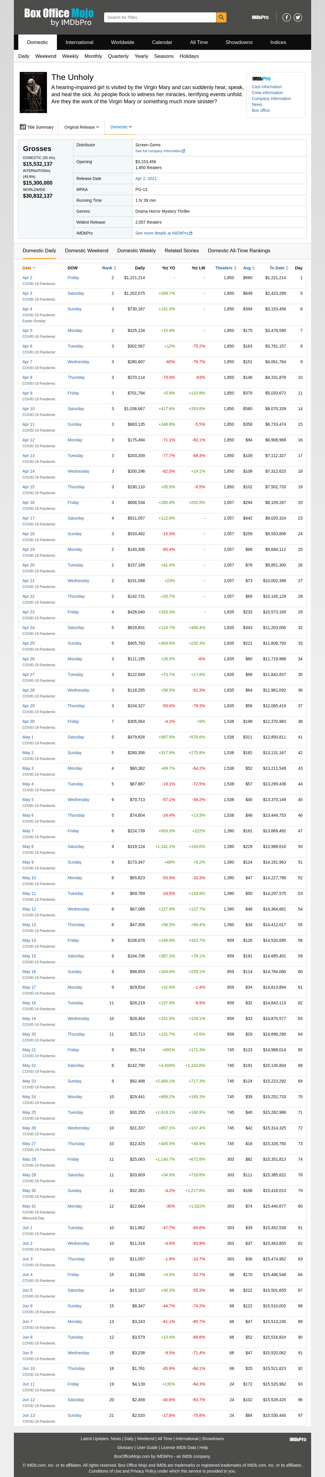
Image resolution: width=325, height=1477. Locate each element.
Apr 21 (28, 580)
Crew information (267, 92)
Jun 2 (27, 1243)
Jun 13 (28, 1415)
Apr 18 (28, 533)
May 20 (29, 1034)
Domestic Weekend (86, 250)
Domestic (37, 42)
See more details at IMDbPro (164, 233)
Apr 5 (27, 330)
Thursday (76, 377)
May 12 (29, 909)
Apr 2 (27, 277)
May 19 (29, 1018)
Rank (107, 268)
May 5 (28, 799)
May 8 (28, 846)
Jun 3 (27, 1259)
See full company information (160, 151)
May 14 (29, 940)
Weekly (70, 56)
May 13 (29, 924)
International (79, 42)
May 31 (29, 1206)
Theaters (223, 268)
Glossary (125, 1447)
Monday (75, 330)
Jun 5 (27, 1290)
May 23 (29, 1081)
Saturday (76, 293)
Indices (278, 42)
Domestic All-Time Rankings (239, 250)
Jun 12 (28, 1399)
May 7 (28, 830)
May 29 (29, 1175)
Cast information (267, 86)
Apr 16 (28, 502)
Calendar (162, 42)
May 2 (28, 752)
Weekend (46, 56)
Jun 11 (28, 1384)
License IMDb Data (178, 1447)
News (257, 104)
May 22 (29, 1065)
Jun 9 (27, 1352)
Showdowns (239, 42)
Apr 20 (28, 565)
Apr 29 (28, 705)
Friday (73, 277)
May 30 (29, 1190)
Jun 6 (27, 1306)
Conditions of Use (105, 1471)
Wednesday (78, 361)
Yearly (141, 56)
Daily (23, 56)
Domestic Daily (39, 250)
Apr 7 (27, 361)
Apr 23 (28, 612)
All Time (199, 42)
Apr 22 (28, 596)
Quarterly (118, 56)
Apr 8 (27, 377)
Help (203, 1447)
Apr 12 (28, 440)
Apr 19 (28, 549)
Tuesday (75, 346)
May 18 (29, 1003)
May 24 (29, 1096)
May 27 (29, 1143)
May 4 (28, 784)
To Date (277, 268)
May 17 (29, 987)
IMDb (187, 1456)
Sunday (74, 309)
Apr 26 (28, 658)
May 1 (28, 737)
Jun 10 (28, 1368)
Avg (247, 268)
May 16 (29, 971)
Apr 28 (28, 690)
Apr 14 (28, 471)
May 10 (29, 877)
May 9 (28, 862)
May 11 (29, 893)
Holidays (189, 56)
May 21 (29, 1049)
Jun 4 (27, 1274)
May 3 (28, 768)
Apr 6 (27, 346)
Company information (271, 98)
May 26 (29, 1128)
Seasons (164, 56)
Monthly (93, 56)
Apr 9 (27, 393)
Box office (261, 110)
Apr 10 (28, 408)
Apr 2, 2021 (146, 178)
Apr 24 (28, 627)
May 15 (29, 956)
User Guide (147, 1447)
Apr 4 (27, 309)
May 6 (28, 815)
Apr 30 (28, 721)
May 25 (29, 1112)
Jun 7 (27, 1321)
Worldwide (122, 42)
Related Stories (182, 250)
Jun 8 (27, 1337)
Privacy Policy (143, 1471)
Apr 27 (28, 674)
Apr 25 (28, 643)
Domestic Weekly (136, 250)
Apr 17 (28, 518)
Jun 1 (27, 1227)
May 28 (29, 1159)
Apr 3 (27, 293)
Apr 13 (28, 455)
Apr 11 (28, 424)
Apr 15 (28, 486)
